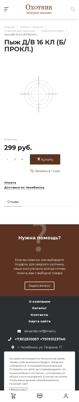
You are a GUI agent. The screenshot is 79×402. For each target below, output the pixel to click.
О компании (39, 301)
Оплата (10, 182)
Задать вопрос (39, 286)
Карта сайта (40, 321)
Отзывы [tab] (13, 202)
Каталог (39, 308)
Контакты (39, 315)
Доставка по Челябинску (24, 187)
